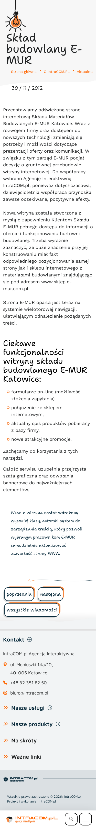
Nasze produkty (32, 724)
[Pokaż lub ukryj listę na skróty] (5, 740)
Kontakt (13, 639)
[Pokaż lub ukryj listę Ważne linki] (5, 756)
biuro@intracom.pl (29, 693)
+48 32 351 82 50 (28, 682)
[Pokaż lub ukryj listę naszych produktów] (5, 723)
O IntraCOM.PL (57, 72)
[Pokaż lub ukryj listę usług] (5, 707)
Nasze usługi (28, 707)
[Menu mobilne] (85, 819)
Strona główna (24, 72)
